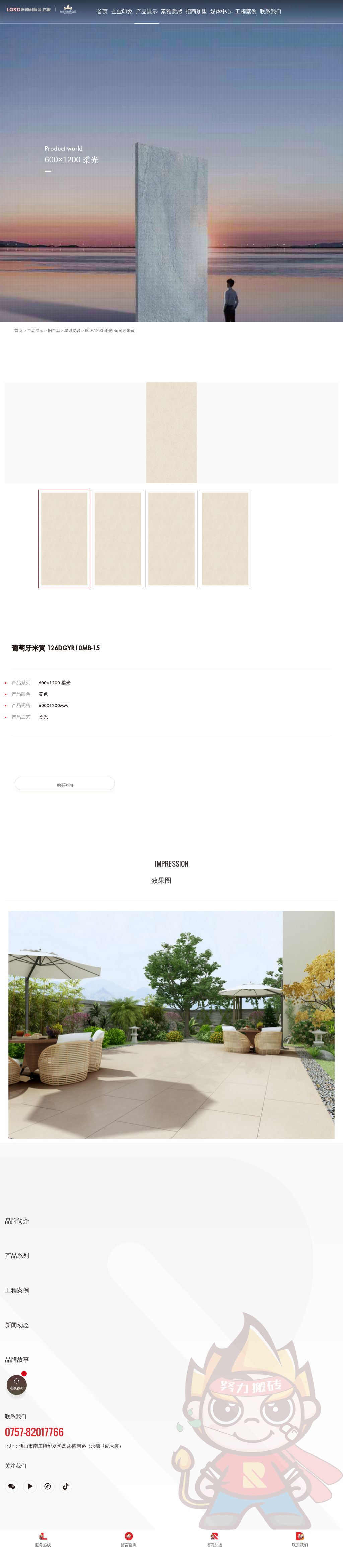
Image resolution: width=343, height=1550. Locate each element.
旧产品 (54, 330)
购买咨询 (65, 785)
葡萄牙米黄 (125, 330)
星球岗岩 (72, 330)
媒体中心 (221, 11)
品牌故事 (17, 1359)
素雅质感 (171, 11)
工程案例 (246, 11)
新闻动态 (17, 1325)
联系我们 (270, 11)
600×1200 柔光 (98, 330)
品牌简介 (17, 1221)
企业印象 (122, 11)
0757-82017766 (34, 1431)
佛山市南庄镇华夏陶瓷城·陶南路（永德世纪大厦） (71, 1446)
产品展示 (146, 11)
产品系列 (17, 1255)
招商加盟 (196, 11)
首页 (102, 11)
